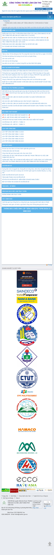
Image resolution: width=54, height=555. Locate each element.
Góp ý (17, 498)
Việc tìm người (15, 11)
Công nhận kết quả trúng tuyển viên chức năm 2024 (17, 153)
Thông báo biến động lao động (41, 11)
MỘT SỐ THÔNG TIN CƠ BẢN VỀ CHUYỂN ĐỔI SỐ (15, 182)
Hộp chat (36, 508)
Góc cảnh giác (7, 199)
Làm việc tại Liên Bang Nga (10, 61)
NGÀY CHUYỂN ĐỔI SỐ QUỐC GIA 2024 (13, 175)
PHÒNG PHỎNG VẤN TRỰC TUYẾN (11, 194)
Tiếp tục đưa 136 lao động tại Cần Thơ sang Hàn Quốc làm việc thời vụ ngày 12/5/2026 (27, 54)
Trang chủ (6, 21)
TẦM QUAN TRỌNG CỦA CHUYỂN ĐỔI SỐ (13, 177)
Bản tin (4, 50)
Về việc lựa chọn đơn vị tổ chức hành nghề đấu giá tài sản (18, 148)
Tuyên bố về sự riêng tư (40, 496)
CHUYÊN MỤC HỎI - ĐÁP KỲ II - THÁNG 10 (13, 122)
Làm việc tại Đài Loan (8, 58)
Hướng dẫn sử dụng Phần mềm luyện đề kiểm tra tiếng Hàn (18, 77)
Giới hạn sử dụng (8, 498)
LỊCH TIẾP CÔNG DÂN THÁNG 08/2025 (13, 141)
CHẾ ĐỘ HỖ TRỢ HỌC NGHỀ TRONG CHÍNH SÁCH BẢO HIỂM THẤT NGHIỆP (23, 119)
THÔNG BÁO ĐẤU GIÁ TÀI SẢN (10, 151)
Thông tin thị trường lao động (13, 88)
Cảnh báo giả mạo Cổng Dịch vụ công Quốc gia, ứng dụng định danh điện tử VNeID (25, 202)
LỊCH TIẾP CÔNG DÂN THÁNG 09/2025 (13, 139)
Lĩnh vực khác (7, 145)
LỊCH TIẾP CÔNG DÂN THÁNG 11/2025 (13, 134)
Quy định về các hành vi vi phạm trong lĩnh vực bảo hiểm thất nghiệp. (21, 63)
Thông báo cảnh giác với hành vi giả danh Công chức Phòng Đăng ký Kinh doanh (25, 204)
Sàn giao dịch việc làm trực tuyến (14, 191)
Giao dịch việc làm (8, 30)
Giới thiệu (13, 496)
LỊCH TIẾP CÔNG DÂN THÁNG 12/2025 (13, 132)
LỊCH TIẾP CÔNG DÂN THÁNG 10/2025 (13, 136)
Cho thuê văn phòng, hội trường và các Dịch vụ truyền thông (19, 56)
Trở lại (49, 265)
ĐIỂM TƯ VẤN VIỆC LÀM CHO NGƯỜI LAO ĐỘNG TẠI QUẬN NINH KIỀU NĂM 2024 (24, 103)
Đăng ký (48, 9)
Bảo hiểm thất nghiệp (9, 112)
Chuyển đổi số (7, 165)
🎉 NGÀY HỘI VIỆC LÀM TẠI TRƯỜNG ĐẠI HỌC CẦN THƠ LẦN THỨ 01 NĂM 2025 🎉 (25, 37)
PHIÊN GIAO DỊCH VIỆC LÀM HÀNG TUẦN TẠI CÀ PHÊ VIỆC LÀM (19, 44)
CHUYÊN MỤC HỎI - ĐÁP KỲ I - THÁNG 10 (13, 124)
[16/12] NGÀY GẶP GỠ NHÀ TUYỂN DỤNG (13, 46)
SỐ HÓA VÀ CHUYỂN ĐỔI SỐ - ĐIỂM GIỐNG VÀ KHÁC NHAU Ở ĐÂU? (20, 179)
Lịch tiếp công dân (8, 128)
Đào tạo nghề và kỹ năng (11, 67)
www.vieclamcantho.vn (11, 17)
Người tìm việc (6, 11)
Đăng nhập (39, 9)
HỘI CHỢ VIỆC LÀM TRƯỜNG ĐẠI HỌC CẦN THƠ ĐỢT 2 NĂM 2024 (20, 101)
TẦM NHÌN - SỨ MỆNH (8, 186)
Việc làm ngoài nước (26, 11)
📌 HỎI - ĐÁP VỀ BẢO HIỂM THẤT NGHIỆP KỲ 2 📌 (16, 115)
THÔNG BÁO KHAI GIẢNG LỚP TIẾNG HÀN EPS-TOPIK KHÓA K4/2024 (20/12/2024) (25, 71)
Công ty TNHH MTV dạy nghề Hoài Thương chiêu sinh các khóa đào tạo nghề (24, 79)
